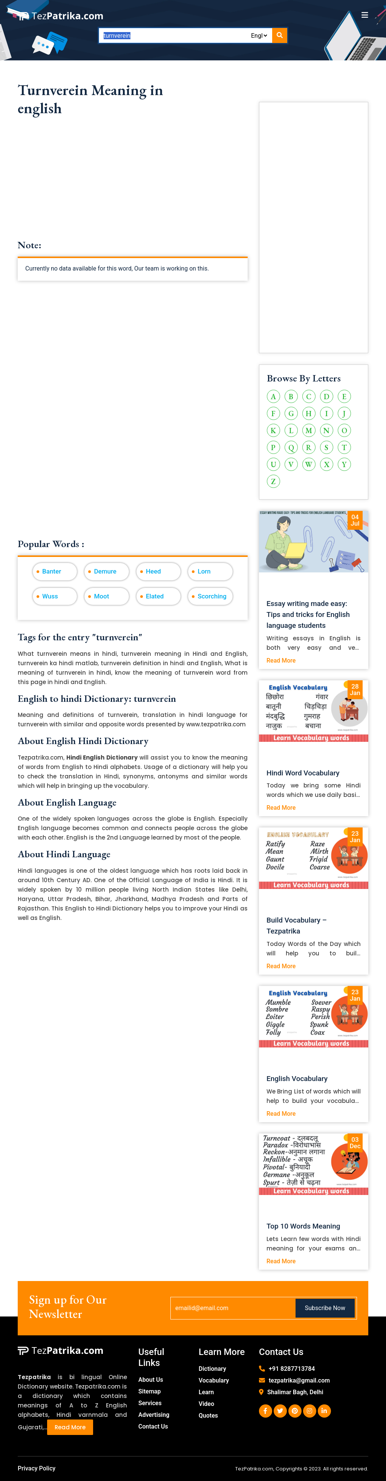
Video (206, 1403)
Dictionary (212, 1368)
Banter (51, 571)
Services (150, 1403)
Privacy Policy (36, 1468)
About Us (150, 1379)
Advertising (153, 1414)
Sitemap (149, 1391)
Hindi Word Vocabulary (303, 773)
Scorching (212, 596)
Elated (155, 596)
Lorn (204, 571)
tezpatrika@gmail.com (299, 1380)
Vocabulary (214, 1380)
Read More (281, 660)
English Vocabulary (297, 1078)
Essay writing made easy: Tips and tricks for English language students (308, 614)
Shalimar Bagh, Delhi (295, 1392)
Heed (153, 571)
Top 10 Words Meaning (303, 1226)
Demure (105, 571)
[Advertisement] (132, 186)
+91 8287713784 (292, 1368)
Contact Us (153, 1426)
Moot (101, 596)
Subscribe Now (325, 1308)
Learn (206, 1392)
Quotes (208, 1415)
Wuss (50, 596)
